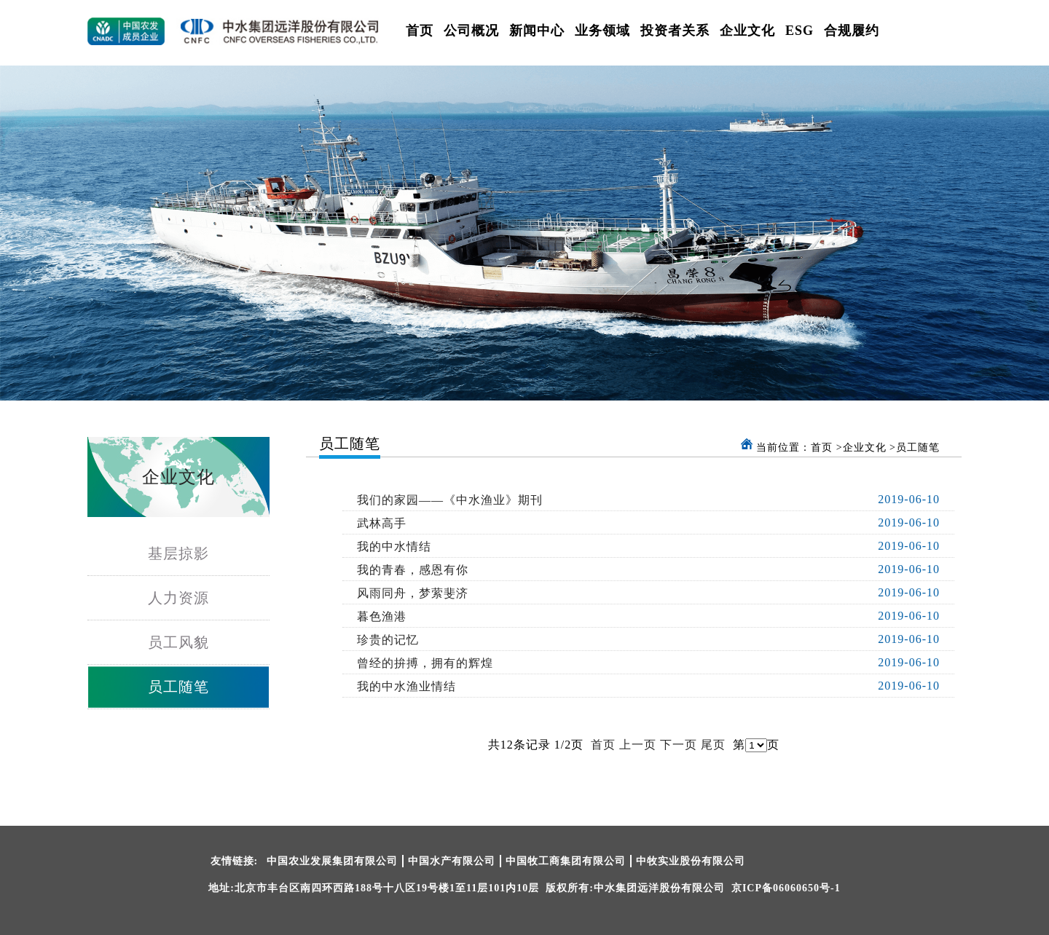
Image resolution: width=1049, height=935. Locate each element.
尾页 (713, 744)
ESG (799, 30)
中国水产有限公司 (451, 861)
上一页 (637, 744)
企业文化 (747, 30)
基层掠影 (178, 553)
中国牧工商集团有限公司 (566, 861)
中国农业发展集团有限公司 (332, 861)
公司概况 (471, 30)
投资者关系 (675, 30)
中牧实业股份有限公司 (690, 861)
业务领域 (602, 30)
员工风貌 (178, 642)
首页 (419, 30)
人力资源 (178, 598)
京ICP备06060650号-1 (786, 888)
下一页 (678, 744)
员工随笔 (178, 687)
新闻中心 (537, 30)
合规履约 (851, 30)
